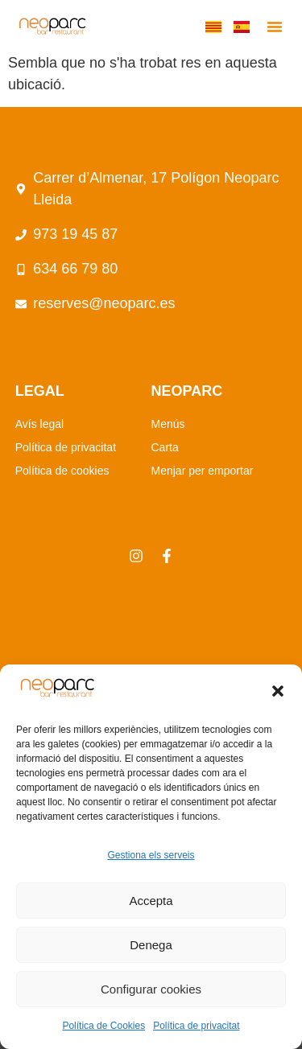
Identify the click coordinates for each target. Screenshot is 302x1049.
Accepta (150, 900)
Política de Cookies (103, 1025)
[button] (278, 691)
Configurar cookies (151, 989)
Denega (151, 945)
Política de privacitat (196, 1025)
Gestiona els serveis (150, 855)
